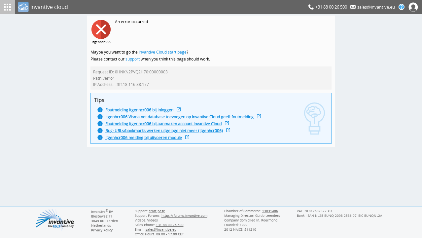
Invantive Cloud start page (163, 52)
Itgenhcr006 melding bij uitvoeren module (145, 141)
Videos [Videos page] (152, 220)
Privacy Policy (102, 230)
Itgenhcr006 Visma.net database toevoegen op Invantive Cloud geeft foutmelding (182, 119)
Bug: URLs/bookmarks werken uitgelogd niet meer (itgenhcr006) (166, 134)
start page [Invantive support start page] (157, 211)
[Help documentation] (401, 7)
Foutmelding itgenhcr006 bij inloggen (140, 112)
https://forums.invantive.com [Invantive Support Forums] (184, 215)
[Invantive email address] (160, 229)
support (132, 59)
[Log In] (162, 7)
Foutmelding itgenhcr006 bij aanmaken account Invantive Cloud (166, 126)
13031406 (270, 211)
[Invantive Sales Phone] (169, 224)
